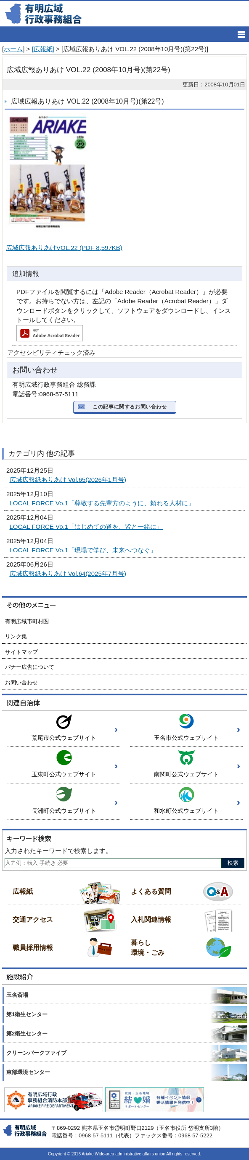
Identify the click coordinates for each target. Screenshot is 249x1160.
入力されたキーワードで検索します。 (58, 850)
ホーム (13, 48)
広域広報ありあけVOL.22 (64, 247)
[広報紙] (43, 48)
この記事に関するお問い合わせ (130, 407)
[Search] (113, 863)
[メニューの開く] (241, 34)
